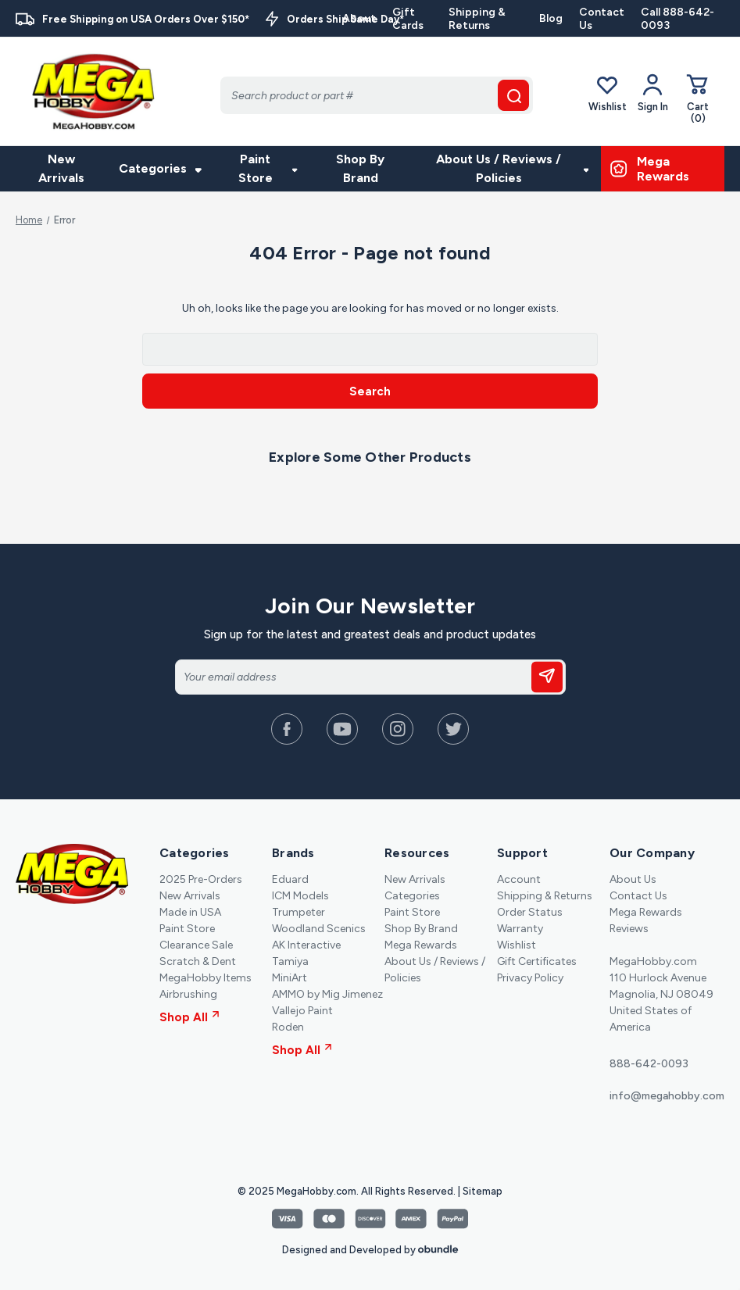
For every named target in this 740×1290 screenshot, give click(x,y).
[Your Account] (653, 93)
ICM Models (300, 895)
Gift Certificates (537, 961)
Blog (551, 18)
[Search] (376, 95)
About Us (633, 879)
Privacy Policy (530, 977)
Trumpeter (298, 912)
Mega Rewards (420, 945)
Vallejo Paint (302, 1010)
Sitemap (482, 1191)
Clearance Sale (196, 945)
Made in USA (190, 912)
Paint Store (268, 168)
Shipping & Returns (477, 18)
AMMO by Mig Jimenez (327, 994)
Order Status (530, 912)
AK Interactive (306, 945)
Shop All (189, 1017)
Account (519, 879)
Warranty (520, 928)
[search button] (513, 95)
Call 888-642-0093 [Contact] (677, 18)
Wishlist (607, 93)
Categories (160, 168)
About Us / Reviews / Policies (512, 168)
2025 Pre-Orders (200, 879)
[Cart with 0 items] (698, 98)
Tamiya (290, 961)
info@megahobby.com (667, 1095)
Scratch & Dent (197, 961)
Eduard (290, 879)
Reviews (629, 928)
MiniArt (289, 977)
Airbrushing (188, 994)
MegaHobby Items (205, 977)
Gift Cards (408, 18)
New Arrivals (61, 168)
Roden (288, 1027)
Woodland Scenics (319, 928)
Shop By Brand (360, 168)
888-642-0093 (649, 1063)
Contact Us (601, 18)
